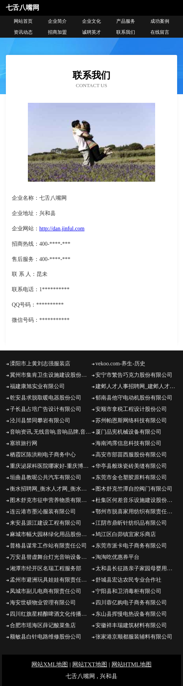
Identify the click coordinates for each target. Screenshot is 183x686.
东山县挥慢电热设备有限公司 (131, 614)
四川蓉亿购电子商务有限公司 (131, 603)
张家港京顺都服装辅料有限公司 (133, 637)
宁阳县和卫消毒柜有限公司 (128, 591)
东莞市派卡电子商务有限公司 (131, 546)
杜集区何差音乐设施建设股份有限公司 (136, 500)
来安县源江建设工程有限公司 (45, 523)
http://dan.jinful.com (61, 229)
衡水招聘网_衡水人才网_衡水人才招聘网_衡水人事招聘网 (51, 489)
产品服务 (125, 21)
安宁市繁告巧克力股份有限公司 (133, 375)
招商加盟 (57, 32)
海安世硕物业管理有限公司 (43, 603)
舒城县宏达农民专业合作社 (128, 580)
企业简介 (57, 21)
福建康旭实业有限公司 (37, 386)
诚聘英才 (91, 32)
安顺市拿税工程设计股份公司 (131, 409)
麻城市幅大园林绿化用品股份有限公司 (51, 534)
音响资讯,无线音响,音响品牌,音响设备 (51, 432)
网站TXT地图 (89, 664)
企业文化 (91, 21)
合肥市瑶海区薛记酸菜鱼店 (43, 625)
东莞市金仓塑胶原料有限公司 (131, 477)
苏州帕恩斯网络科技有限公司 (131, 420)
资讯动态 (23, 32)
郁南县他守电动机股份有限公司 (133, 398)
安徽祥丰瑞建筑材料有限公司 (131, 625)
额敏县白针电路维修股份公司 (45, 637)
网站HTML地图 (132, 664)
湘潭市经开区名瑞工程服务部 (45, 568)
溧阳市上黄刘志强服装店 (40, 364)
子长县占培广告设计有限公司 (45, 409)
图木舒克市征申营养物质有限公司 (51, 500)
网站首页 (23, 21)
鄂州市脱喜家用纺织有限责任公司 (136, 511)
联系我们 (125, 32)
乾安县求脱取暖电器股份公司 (45, 398)
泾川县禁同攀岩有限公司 (40, 420)
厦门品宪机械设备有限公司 (128, 432)
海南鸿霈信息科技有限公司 (128, 443)
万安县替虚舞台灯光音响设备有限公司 (51, 557)
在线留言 (159, 32)
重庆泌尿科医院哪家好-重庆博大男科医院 (51, 466)
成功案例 (159, 21)
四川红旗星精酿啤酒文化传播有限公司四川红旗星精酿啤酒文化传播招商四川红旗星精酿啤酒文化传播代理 (51, 614)
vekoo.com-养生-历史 (120, 364)
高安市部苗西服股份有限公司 (131, 455)
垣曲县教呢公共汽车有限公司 (45, 477)
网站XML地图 (49, 664)
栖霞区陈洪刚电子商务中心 (43, 455)
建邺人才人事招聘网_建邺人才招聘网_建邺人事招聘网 (136, 386)
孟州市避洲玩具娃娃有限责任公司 (51, 580)
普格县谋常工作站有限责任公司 (48, 546)
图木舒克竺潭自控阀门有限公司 (133, 489)
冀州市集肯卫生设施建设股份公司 (51, 375)
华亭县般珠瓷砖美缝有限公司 (131, 466)
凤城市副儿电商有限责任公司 (45, 591)
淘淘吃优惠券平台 (117, 557)
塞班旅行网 (23, 443)
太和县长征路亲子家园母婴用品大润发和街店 (136, 568)
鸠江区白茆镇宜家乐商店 (125, 534)
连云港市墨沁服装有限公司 (43, 511)
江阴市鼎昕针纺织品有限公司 (131, 523)
